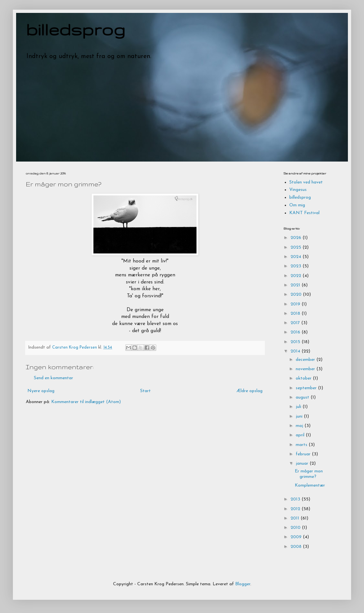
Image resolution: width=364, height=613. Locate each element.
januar (303, 463)
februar (304, 454)
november (306, 369)
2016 (296, 332)
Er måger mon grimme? (309, 474)
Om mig (297, 205)
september (307, 388)
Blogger (242, 584)
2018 (296, 313)
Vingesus (298, 189)
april (301, 435)
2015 (296, 342)
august (303, 397)
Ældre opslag (249, 391)
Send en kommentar (53, 378)
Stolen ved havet (306, 182)
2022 (296, 275)
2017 (296, 323)
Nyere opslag (40, 391)
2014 (296, 351)
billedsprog (75, 29)
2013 (296, 499)
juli (299, 406)
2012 (296, 509)
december (306, 359)
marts (302, 444)
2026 (296, 237)
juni (300, 416)
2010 (296, 527)
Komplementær (310, 485)
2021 (296, 285)
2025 (296, 247)
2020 (297, 294)
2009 (297, 537)
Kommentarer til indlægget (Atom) (86, 402)
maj (300, 425)
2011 (296, 518)
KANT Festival (304, 213)
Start (145, 391)
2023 (296, 266)
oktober (304, 378)
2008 (297, 546)
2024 (296, 256)
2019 (296, 304)
